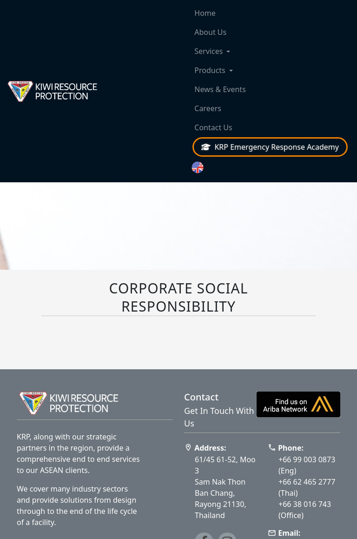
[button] (270, 168)
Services (208, 51)
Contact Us (213, 127)
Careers (207, 108)
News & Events (220, 89)
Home (205, 13)
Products (209, 70)
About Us (210, 32)
